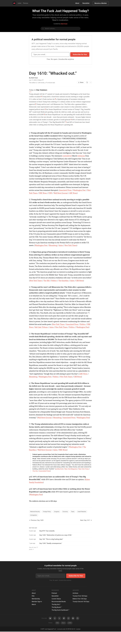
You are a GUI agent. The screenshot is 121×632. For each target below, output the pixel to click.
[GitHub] (77, 619)
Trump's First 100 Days (80, 596)
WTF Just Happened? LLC (49, 629)
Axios (61, 245)
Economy (67, 511)
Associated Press (65, 190)
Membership (36, 599)
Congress (58, 511)
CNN (50, 193)
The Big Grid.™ (56, 605)
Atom (63, 623)
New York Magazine (71, 469)
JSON (69, 623)
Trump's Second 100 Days (81, 602)
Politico (54, 281)
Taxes (75, 511)
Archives (75, 593)
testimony (81, 156)
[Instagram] (68, 619)
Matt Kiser (64, 24)
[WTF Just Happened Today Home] (14, 3)
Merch (34, 605)
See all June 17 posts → (33, 549)
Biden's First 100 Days (80, 599)
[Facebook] (73, 619)
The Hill (46, 281)
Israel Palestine (85, 511)
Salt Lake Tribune (41, 327)
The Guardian (63, 281)
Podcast (54, 593)
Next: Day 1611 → (86, 520)
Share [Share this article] (80, 82)
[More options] (90, 82)
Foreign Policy (48, 511)
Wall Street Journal (61, 193)
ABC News (73, 193)
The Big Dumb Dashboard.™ (60, 610)
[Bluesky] (50, 619)
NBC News (43, 193)
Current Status (56, 599)
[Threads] (55, 619)
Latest (19, 3)
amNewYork (59, 469)
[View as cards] (87, 82)
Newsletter (86, 3)
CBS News (79, 281)
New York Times (70, 245)
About (77, 3)
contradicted (67, 156)
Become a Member (101, 3)
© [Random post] (41, 629)
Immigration (33, 515)
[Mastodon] (64, 619)
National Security (35, 511)
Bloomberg (53, 245)
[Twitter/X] (59, 619)
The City (35, 471)
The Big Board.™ (57, 607)
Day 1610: (53, 73)
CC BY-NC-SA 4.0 (70, 629)
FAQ (33, 596)
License (78, 629)
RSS (57, 623)
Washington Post (79, 190)
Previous (25, 3)
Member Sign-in (37, 602)
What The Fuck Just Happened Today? (60, 11)
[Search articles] (60, 28)
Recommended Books (59, 602)
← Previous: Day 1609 (36, 520)
